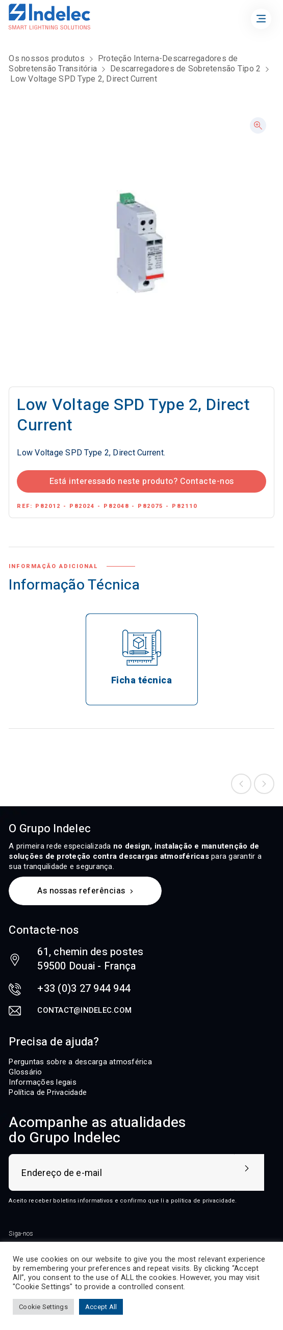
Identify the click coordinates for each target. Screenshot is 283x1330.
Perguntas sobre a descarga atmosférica (80, 1061)
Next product (264, 784)
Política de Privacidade (48, 1092)
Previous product (241, 784)
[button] (258, 125)
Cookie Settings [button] (43, 1307)
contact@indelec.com (84, 1010)
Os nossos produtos (47, 58)
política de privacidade (203, 1200)
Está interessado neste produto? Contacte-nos (141, 481)
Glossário (25, 1072)
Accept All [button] (101, 1307)
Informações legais (42, 1082)
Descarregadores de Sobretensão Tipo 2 (185, 68)
